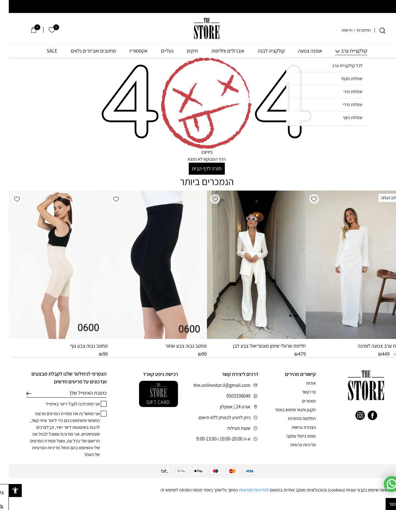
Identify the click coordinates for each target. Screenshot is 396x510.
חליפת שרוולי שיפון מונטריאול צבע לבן (260, 345)
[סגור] (391, 482)
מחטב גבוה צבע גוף (80, 345)
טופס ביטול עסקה (292, 436)
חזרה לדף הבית (198, 168)
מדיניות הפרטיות (37, 448)
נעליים (158, 51)
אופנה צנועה (301, 51)
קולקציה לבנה (262, 51)
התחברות (355, 30)
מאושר (386, 504)
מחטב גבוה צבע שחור (177, 345)
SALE (43, 51)
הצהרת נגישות (295, 427)
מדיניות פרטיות (294, 445)
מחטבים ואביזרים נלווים (85, 51)
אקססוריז (130, 51)
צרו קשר (300, 392)
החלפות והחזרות (293, 418)
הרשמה (338, 30)
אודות (302, 383)
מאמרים (300, 401)
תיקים (183, 51)
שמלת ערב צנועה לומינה (372, 345)
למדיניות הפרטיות (245, 490)
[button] (305, 199)
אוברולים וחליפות (219, 51)
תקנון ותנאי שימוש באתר (286, 410)
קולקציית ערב (345, 51)
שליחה (20, 393)
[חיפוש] (374, 30)
